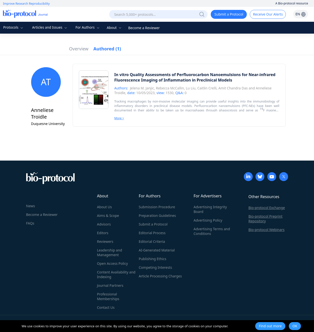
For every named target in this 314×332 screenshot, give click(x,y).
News (30, 206)
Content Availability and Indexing (116, 274)
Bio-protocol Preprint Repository (266, 218)
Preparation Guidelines (157, 215)
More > (119, 118)
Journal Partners (110, 285)
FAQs (30, 223)
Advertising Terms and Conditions (212, 231)
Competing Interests (155, 267)
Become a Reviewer (144, 27)
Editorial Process (152, 232)
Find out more (270, 326)
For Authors (87, 27)
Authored (107, 49)
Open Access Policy (112, 263)
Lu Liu (190, 88)
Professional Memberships (108, 296)
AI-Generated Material (157, 250)
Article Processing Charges (160, 276)
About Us (104, 207)
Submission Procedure (157, 207)
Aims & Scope (108, 215)
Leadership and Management (109, 252)
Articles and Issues (50, 27)
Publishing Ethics (152, 258)
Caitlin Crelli (207, 88)
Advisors (104, 224)
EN (300, 14)
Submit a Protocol (228, 14)
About (114, 27)
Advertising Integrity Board (210, 209)
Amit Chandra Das (233, 88)
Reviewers (105, 241)
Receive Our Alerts (268, 14)
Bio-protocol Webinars (267, 229)
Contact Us (106, 307)
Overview (79, 49)
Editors (102, 232)
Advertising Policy (208, 220)
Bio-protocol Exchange (267, 207)
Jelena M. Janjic (142, 88)
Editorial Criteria (152, 241)
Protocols (13, 27)
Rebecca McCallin (170, 88)
